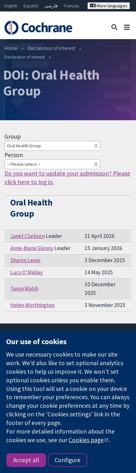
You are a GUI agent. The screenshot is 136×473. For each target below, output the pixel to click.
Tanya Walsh (24, 288)
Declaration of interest (51, 48)
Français (71, 6)
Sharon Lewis (25, 260)
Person (13, 155)
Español (31, 6)
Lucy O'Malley (26, 272)
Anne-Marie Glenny (31, 248)
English (10, 6)
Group (12, 136)
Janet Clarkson (27, 236)
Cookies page (86, 440)
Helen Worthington (32, 305)
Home (11, 48)
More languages (108, 6)
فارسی (51, 6)
